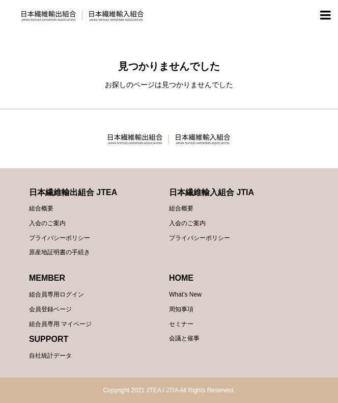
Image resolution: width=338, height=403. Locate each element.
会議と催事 (184, 338)
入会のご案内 (47, 223)
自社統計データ (50, 355)
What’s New (185, 294)
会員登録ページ (50, 309)
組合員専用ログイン (56, 294)
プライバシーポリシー (59, 237)
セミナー (181, 324)
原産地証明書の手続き (59, 252)
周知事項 (181, 309)
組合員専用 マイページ (60, 324)
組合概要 (41, 208)
